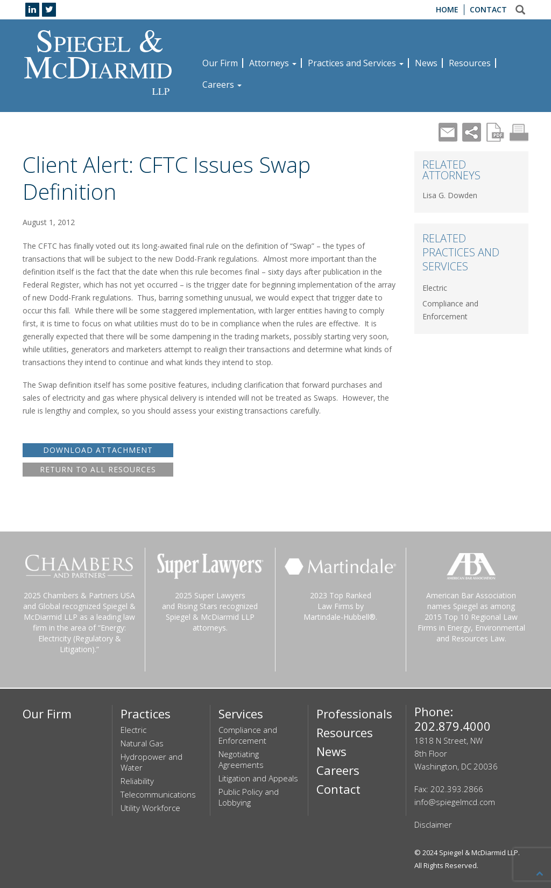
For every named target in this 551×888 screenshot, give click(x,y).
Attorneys (272, 63)
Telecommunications (158, 794)
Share (471, 132)
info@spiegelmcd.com (454, 801)
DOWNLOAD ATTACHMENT (98, 450)
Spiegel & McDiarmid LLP (478, 852)
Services (240, 713)
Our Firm (220, 63)
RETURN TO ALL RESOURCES (98, 469)
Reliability (137, 780)
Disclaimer (433, 824)
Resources (470, 63)
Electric (434, 288)
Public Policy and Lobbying (248, 797)
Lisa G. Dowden (449, 195)
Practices (146, 713)
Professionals (354, 713)
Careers (222, 84)
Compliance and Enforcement (247, 735)
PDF (495, 132)
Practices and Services (356, 63)
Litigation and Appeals (258, 778)
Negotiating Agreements (241, 759)
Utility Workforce (150, 807)
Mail (448, 132)
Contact (488, 9)
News (426, 63)
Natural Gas (142, 743)
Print (519, 132)
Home (447, 9)
